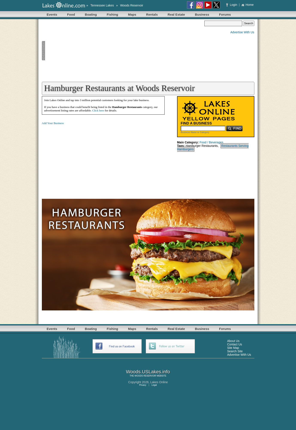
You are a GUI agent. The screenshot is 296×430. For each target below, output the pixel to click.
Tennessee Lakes (102, 5)
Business (202, 14)
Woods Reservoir (131, 5)
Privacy (142, 385)
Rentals (152, 14)
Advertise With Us (242, 32)
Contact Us (234, 344)
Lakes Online (159, 382)
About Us (233, 341)
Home (247, 4)
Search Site (235, 351)
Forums (225, 14)
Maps (132, 14)
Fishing (112, 14)
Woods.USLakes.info (148, 371)
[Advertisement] (123, 51)
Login (232, 4)
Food (71, 14)
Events (52, 14)
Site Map (233, 347)
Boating (91, 14)
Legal (154, 385)
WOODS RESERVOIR (145, 376)
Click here (98, 110)
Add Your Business (53, 123)
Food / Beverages (211, 142)
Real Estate (176, 14)
